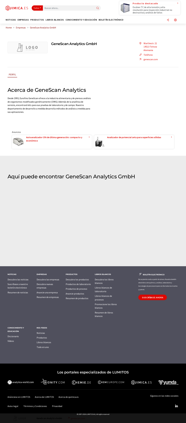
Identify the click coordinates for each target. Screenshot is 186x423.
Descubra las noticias (18, 279)
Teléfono (145, 54)
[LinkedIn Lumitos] (176, 406)
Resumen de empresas (48, 297)
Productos (42, 337)
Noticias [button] (11, 19)
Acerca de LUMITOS (44, 396)
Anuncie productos (75, 293)
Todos (36, 8)
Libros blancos (44, 342)
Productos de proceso (76, 288)
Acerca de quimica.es (69, 396)
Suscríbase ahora (152, 297)
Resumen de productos (77, 298)
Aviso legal (13, 406)
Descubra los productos (77, 279)
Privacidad (57, 406)
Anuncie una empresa (47, 292)
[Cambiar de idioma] (175, 20)
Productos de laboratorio (78, 284)
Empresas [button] (23, 19)
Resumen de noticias (18, 292)
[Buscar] (98, 8)
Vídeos (11, 341)
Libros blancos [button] (55, 19)
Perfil (12, 74)
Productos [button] (37, 19)
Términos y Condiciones (35, 406)
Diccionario (13, 336)
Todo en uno (43, 347)
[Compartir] (168, 20)
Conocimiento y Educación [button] (81, 19)
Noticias (41, 332)
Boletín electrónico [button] (111, 19)
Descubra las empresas (48, 279)
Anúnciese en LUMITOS (19, 396)
